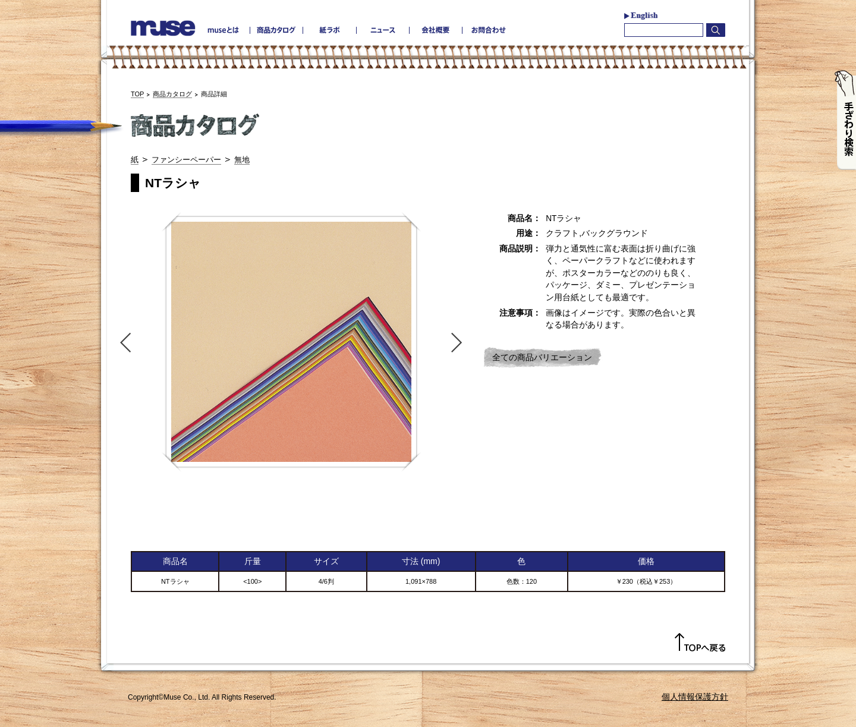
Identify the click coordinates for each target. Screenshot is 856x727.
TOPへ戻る (700, 642)
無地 (242, 159)
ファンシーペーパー (186, 159)
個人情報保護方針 (695, 696)
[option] (291, 342)
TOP (137, 93)
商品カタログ (172, 93)
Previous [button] (123, 342)
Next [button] (459, 342)
